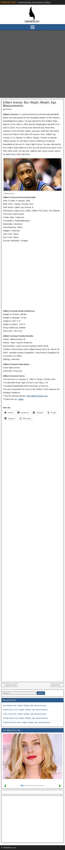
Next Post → (57, 685)
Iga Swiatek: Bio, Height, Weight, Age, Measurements (24, 705)
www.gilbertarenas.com (37, 396)
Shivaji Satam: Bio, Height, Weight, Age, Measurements (25, 718)
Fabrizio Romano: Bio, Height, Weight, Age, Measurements (27, 722)
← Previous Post (9, 685)
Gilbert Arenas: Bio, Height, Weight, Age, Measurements (29, 104)
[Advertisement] (32, 64)
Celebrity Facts (9, 2)
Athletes (8, 109)
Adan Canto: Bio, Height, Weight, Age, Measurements (24, 714)
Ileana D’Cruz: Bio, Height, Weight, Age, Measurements (25, 710)
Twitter (21, 399)
